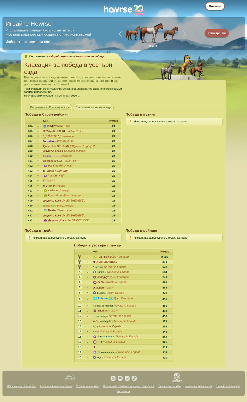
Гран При (103, 256)
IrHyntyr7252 (55, 125)
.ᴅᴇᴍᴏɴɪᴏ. (68, 136)
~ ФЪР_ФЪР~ (71, 160)
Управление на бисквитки (198, 386)
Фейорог (53, 190)
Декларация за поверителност (56, 386)
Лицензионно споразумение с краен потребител (128, 386)
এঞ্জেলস (50, 180)
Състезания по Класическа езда (50, 107)
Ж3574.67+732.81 (54, 131)
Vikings (60, 185)
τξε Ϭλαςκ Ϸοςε (63, 165)
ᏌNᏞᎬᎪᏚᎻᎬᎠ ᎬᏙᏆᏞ (73, 200)
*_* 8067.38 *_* (52, 136)
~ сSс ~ (67, 125)
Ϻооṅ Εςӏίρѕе (115, 292)
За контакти (123, 391)
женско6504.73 (52, 160)
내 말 (61, 175)
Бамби (52, 210)
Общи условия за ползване (21, 386)
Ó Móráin (98, 287)
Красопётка (55, 195)
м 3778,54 (49, 185)
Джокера (65, 155)
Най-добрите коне (60, 56)
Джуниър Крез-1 (53, 150)
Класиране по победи (90, 56)
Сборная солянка (75, 150)
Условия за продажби (87, 386)
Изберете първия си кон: (29, 42)
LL (94, 347)
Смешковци (64, 210)
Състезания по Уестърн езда (93, 107)
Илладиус (103, 277)
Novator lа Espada (115, 266)
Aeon (100, 282)
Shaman (102, 310)
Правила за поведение (228, 386)
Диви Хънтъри (64, 140)
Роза (51, 165)
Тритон (52, 175)
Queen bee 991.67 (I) (56, 146)
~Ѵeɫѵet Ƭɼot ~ (74, 131)
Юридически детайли (169, 386)
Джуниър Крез (52, 200)
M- (44, 170)
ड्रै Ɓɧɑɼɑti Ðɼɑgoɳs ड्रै (82, 146)
